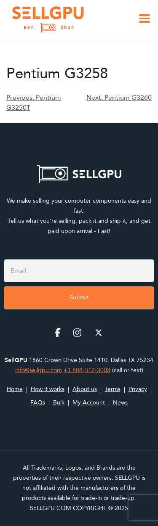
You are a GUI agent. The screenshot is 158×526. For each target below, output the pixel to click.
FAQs (37, 403)
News (120, 403)
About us (84, 389)
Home (15, 389)
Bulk (58, 403)
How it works (47, 389)
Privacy (138, 389)
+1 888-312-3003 (87, 370)
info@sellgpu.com (38, 370)
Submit (79, 297)
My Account (88, 403)
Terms (113, 389)
